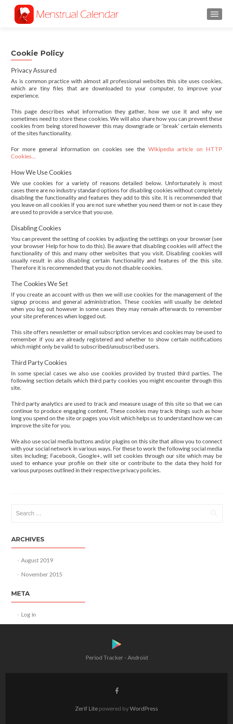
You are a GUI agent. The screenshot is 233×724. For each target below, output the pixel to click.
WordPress (143, 708)
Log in (28, 614)
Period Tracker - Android (117, 657)
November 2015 (41, 574)
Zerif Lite (87, 708)
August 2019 (37, 560)
